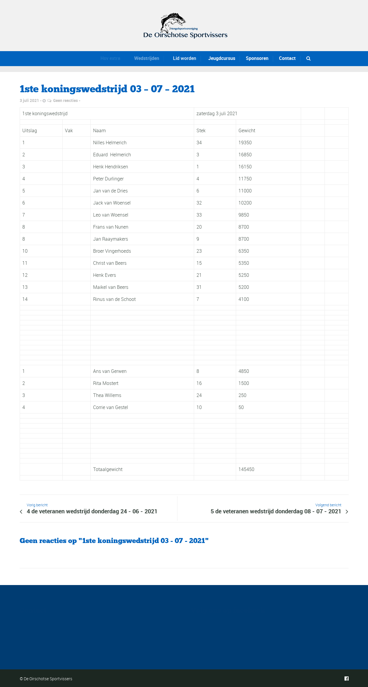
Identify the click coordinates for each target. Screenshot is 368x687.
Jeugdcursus (219, 58)
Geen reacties (65, 100)
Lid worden (180, 58)
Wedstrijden (142, 58)
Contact (287, 58)
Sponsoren (257, 58)
